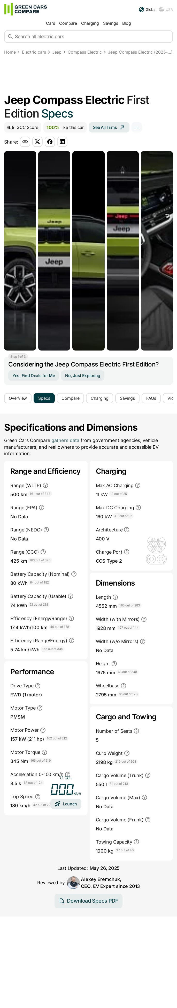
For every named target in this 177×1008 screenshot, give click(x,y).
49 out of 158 (59, 627)
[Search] (10, 36)
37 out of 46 (125, 850)
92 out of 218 (38, 604)
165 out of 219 (40, 760)
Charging (90, 23)
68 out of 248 (127, 672)
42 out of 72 (41, 805)
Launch (66, 804)
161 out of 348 (40, 494)
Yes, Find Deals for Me (33, 375)
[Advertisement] (88, 75)
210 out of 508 (125, 761)
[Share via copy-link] (25, 142)
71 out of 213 (119, 784)
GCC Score (22, 127)
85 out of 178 (128, 694)
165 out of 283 (129, 605)
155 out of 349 (52, 649)
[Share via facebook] (50, 142)
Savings (110, 23)
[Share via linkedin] (62, 142)
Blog (126, 23)
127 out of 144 (128, 627)
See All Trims (109, 127)
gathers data (65, 440)
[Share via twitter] (37, 142)
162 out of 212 (57, 738)
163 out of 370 (40, 560)
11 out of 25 (118, 494)
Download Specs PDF (88, 909)
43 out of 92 (123, 516)
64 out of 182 (39, 582)
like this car (65, 127)
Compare (68, 23)
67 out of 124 (33, 783)
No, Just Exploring (82, 375)
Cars (50, 23)
